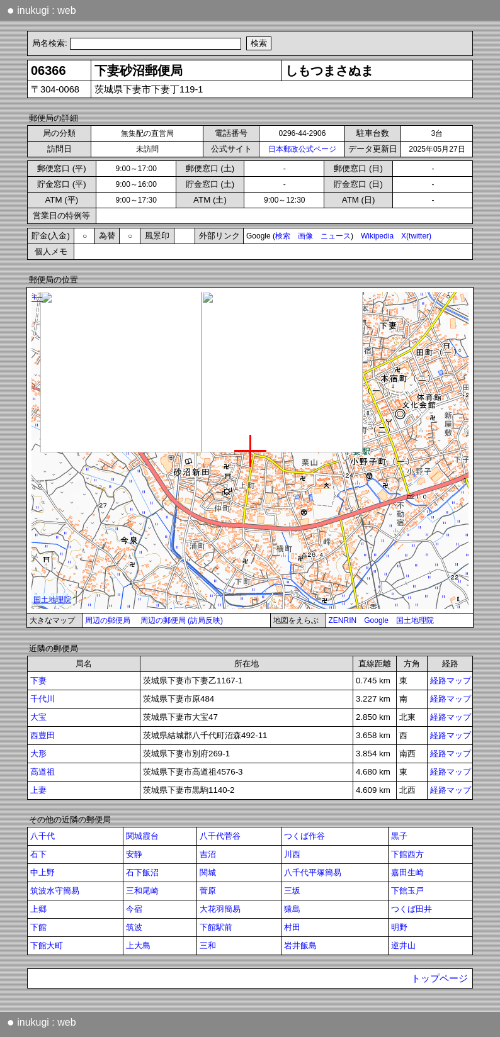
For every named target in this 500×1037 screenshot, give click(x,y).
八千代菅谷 (220, 836)
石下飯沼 (142, 872)
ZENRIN (343, 620)
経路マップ (450, 680)
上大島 (138, 945)
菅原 (208, 890)
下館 (38, 927)
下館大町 (46, 945)
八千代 (42, 836)
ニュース (336, 236)
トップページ (439, 978)
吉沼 (208, 854)
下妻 (38, 680)
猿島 (292, 909)
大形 (38, 753)
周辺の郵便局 (107, 620)
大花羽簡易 (220, 909)
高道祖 (42, 771)
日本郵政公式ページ (302, 149)
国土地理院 (415, 620)
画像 (305, 236)
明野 (399, 927)
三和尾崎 (142, 890)
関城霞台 (142, 836)
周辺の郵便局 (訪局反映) (181, 620)
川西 (292, 854)
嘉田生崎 (407, 872)
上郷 (38, 909)
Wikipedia (377, 236)
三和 (208, 945)
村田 (292, 927)
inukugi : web (41, 10)
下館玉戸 (407, 890)
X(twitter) (416, 236)
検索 (282, 236)
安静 (134, 854)
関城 (208, 872)
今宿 (134, 909)
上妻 (38, 790)
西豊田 (42, 735)
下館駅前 (216, 927)
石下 (38, 854)
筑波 (134, 927)
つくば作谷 (304, 836)
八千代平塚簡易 (312, 872)
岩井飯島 (300, 945)
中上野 (42, 872)
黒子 (399, 836)
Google (376, 620)
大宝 (38, 717)
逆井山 (403, 945)
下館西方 (407, 854)
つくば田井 (411, 909)
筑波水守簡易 (54, 890)
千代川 (42, 698)
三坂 (292, 890)
